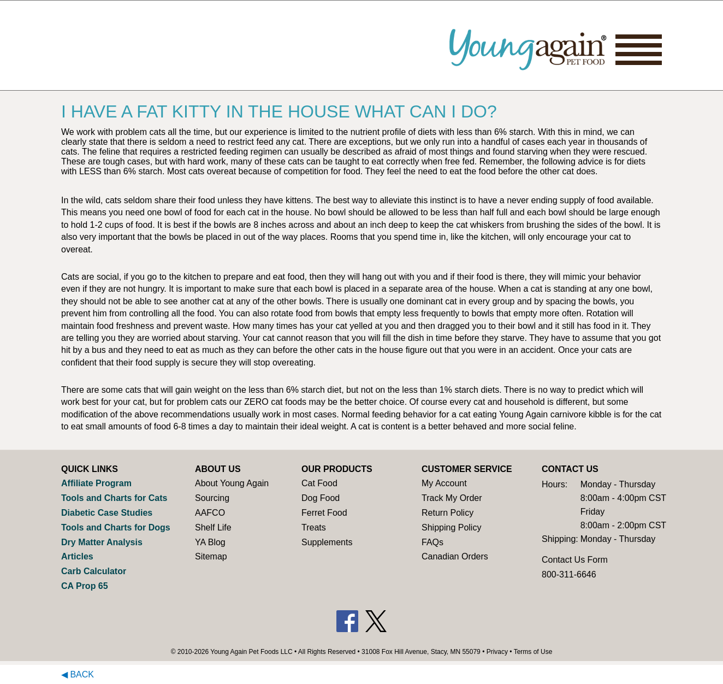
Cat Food (319, 483)
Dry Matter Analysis (102, 542)
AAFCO (210, 512)
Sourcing (212, 498)
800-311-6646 (569, 574)
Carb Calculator (93, 571)
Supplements (326, 542)
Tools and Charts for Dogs (115, 527)
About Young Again (232, 483)
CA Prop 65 (84, 586)
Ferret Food (324, 512)
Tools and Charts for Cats (114, 498)
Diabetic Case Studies (106, 512)
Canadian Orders (455, 556)
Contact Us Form (575, 559)
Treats (313, 527)
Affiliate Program (96, 483)
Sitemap (211, 556)
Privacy (497, 652)
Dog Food (320, 498)
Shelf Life (213, 527)
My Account (444, 483)
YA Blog (210, 542)
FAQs (432, 542)
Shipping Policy (451, 527)
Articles (77, 556)
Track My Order (452, 498)
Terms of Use (533, 652)
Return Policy (447, 512)
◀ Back (77, 674)
